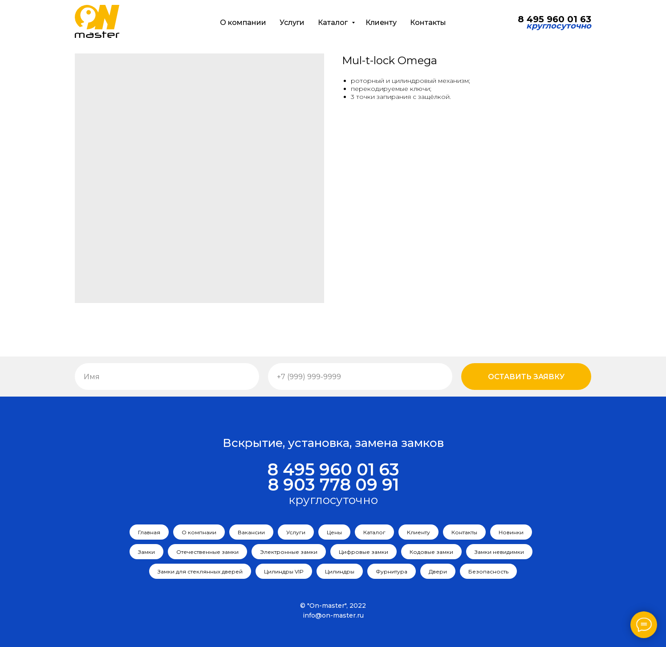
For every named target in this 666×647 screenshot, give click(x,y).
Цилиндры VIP (284, 571)
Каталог (333, 22)
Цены (334, 532)
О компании (243, 22)
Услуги (292, 22)
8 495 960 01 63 (333, 469)
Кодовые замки (431, 552)
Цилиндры (339, 571)
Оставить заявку (526, 377)
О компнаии (199, 532)
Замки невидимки (499, 552)
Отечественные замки (207, 552)
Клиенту (381, 22)
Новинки (511, 532)
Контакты (428, 22)
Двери (438, 571)
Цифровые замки (363, 552)
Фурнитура (391, 571)
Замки (146, 552)
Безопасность (488, 571)
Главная (149, 532)
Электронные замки (288, 552)
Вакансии (251, 532)
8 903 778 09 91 (333, 484)
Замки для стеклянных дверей (200, 571)
